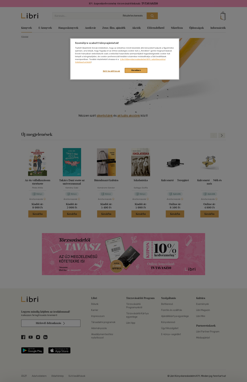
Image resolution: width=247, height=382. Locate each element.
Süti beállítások (111, 71)
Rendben (136, 70)
